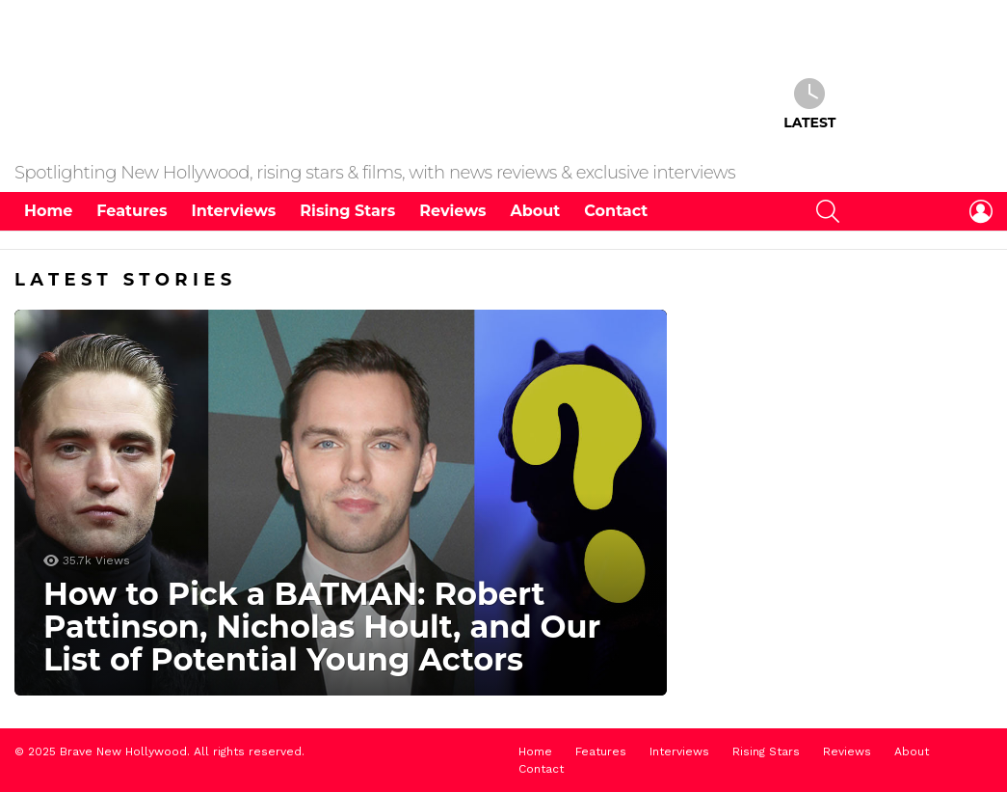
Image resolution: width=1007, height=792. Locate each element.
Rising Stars (347, 214)
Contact (616, 214)
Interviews (233, 214)
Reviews (452, 214)
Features (131, 214)
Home (48, 214)
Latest (809, 106)
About (536, 214)
